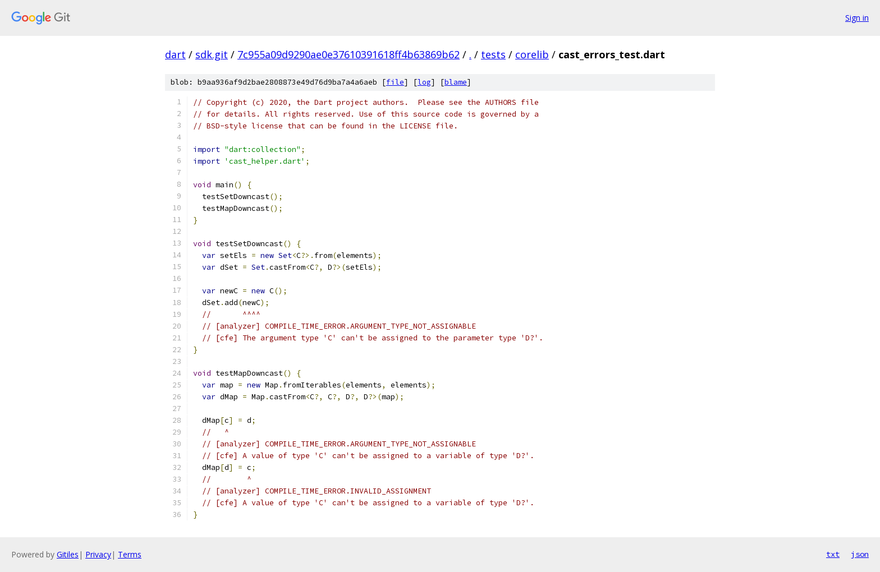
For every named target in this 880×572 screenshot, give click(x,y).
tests (493, 54)
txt (833, 554)
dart (175, 54)
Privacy (98, 554)
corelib (532, 54)
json (860, 554)
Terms (129, 554)
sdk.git (211, 54)
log (424, 82)
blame (455, 82)
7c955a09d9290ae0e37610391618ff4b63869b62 (348, 54)
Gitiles (68, 554)
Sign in (857, 17)
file (395, 82)
